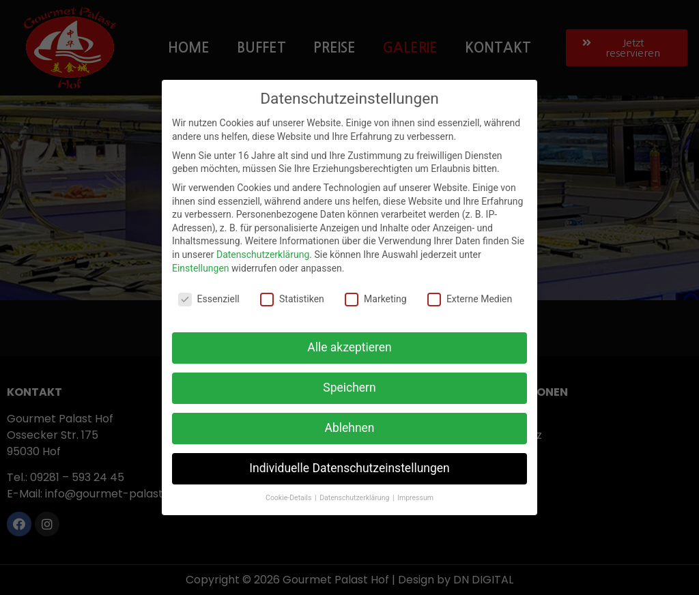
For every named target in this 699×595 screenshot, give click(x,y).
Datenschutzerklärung (262, 254)
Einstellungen (200, 268)
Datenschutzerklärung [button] (355, 497)
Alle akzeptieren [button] (349, 347)
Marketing (376, 299)
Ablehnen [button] (349, 428)
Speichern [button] (349, 387)
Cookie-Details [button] (289, 497)
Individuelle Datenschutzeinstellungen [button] (349, 468)
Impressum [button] (415, 497)
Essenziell (209, 299)
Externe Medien (469, 299)
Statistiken (292, 299)
